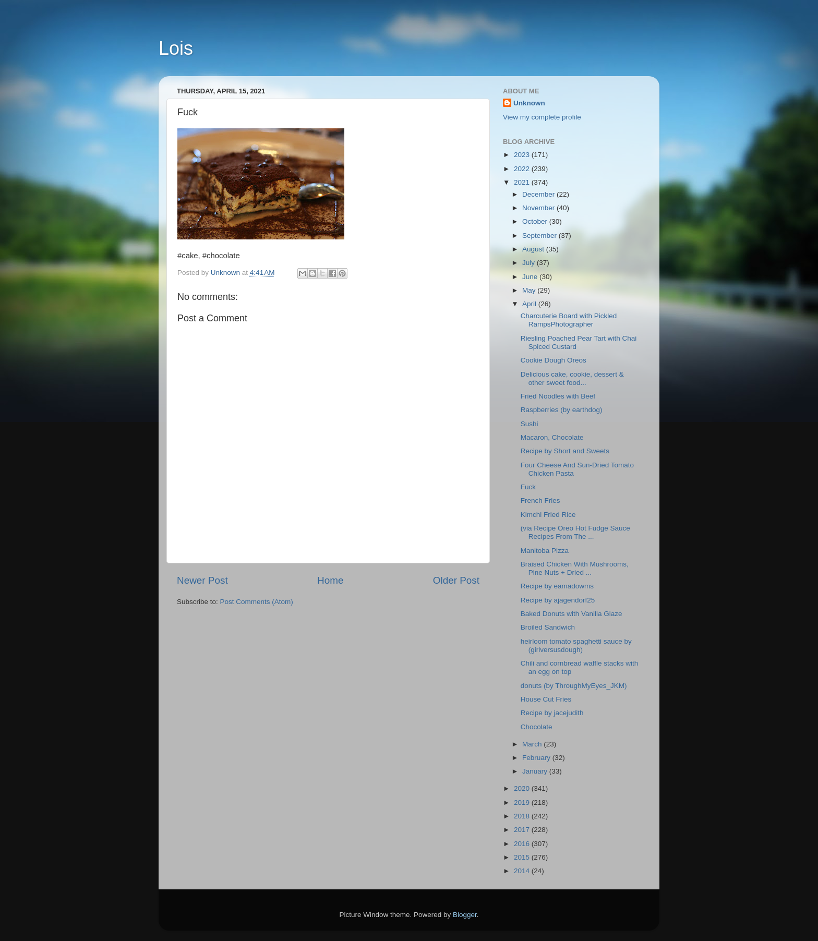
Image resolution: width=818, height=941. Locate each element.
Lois (176, 48)
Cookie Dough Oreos (553, 360)
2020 (523, 788)
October (535, 221)
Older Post (456, 580)
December (539, 194)
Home (330, 580)
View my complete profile (542, 117)
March (533, 744)
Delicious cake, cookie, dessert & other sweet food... (572, 378)
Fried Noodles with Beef (558, 396)
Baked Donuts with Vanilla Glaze (571, 614)
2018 (523, 816)
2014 (523, 871)
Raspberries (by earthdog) (562, 410)
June (530, 277)
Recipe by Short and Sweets (565, 451)
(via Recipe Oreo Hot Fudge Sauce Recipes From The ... (575, 532)
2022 (523, 169)
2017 (523, 830)
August (534, 249)
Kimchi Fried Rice (548, 514)
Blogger (465, 915)
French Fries (540, 500)
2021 (523, 182)
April (530, 304)
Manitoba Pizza (545, 550)
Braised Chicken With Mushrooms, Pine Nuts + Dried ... (575, 568)
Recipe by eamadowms (557, 586)
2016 (523, 844)
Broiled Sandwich (548, 627)
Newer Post (202, 580)
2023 (523, 155)
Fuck (530, 487)
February (537, 758)
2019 (523, 802)
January (535, 771)
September (540, 235)
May (529, 290)
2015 (523, 857)
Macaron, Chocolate (552, 437)
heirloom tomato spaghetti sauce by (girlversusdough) (576, 645)
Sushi (529, 424)
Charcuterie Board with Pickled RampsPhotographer (569, 320)
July (529, 263)
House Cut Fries (546, 699)
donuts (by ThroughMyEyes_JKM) (574, 686)
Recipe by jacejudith (552, 713)
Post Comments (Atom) (256, 602)
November (539, 208)
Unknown (529, 103)
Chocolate (536, 727)
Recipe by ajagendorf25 (558, 600)
